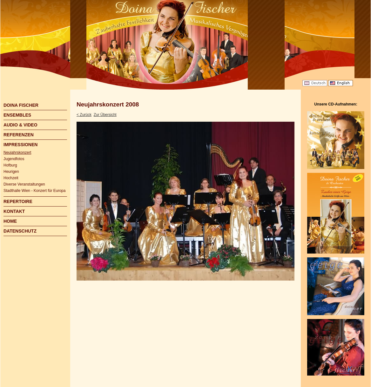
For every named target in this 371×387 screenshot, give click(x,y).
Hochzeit (10, 178)
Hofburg (10, 165)
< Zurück (84, 114)
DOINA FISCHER (20, 105)
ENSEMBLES (17, 115)
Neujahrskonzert (17, 152)
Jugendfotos (13, 159)
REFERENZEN (18, 134)
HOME (10, 221)
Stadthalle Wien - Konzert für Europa (34, 190)
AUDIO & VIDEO (20, 124)
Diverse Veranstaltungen (24, 184)
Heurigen (11, 171)
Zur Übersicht (105, 114)
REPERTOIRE (17, 201)
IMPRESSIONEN (20, 144)
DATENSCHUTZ (20, 231)
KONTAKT (14, 211)
